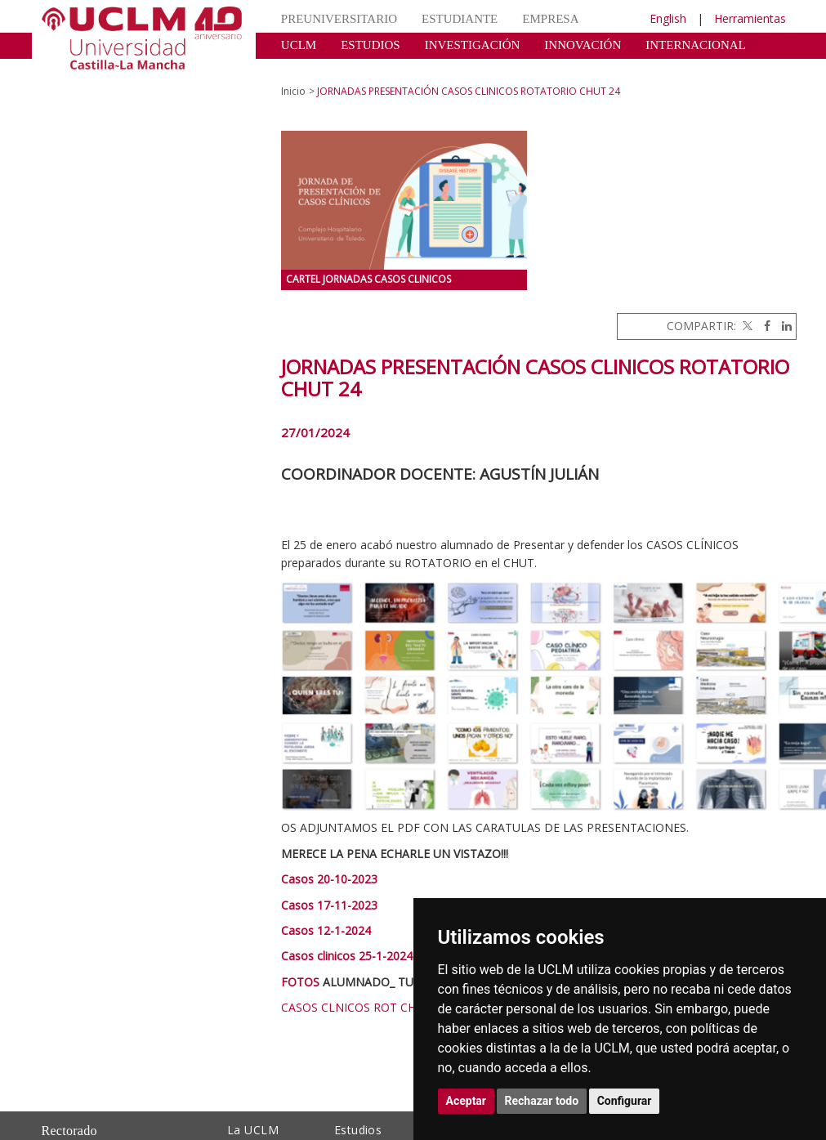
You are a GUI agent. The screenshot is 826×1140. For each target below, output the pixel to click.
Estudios (358, 1130)
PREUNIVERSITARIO (339, 18)
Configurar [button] (624, 1100)
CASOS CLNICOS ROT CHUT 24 (364, 1007)
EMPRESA (550, 18)
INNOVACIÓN (582, 44)
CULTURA (309, 69)
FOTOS (300, 982)
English (668, 18)
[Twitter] (745, 325)
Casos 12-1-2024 (326, 930)
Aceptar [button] (466, 1100)
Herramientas (750, 18)
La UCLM (253, 1130)
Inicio (293, 91)
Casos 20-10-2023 (329, 879)
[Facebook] (763, 325)
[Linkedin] (783, 325)
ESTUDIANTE (460, 18)
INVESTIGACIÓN (472, 44)
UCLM (298, 44)
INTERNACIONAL (695, 44)
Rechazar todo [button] (542, 1100)
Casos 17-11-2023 (329, 905)
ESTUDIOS (370, 44)
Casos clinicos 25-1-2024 (347, 955)
